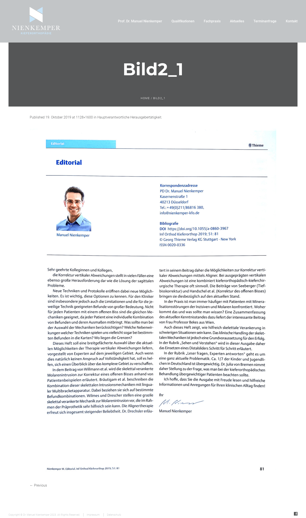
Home (145, 98)
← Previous (38, 485)
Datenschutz (114, 514)
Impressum (93, 514)
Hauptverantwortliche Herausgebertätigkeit (129, 117)
